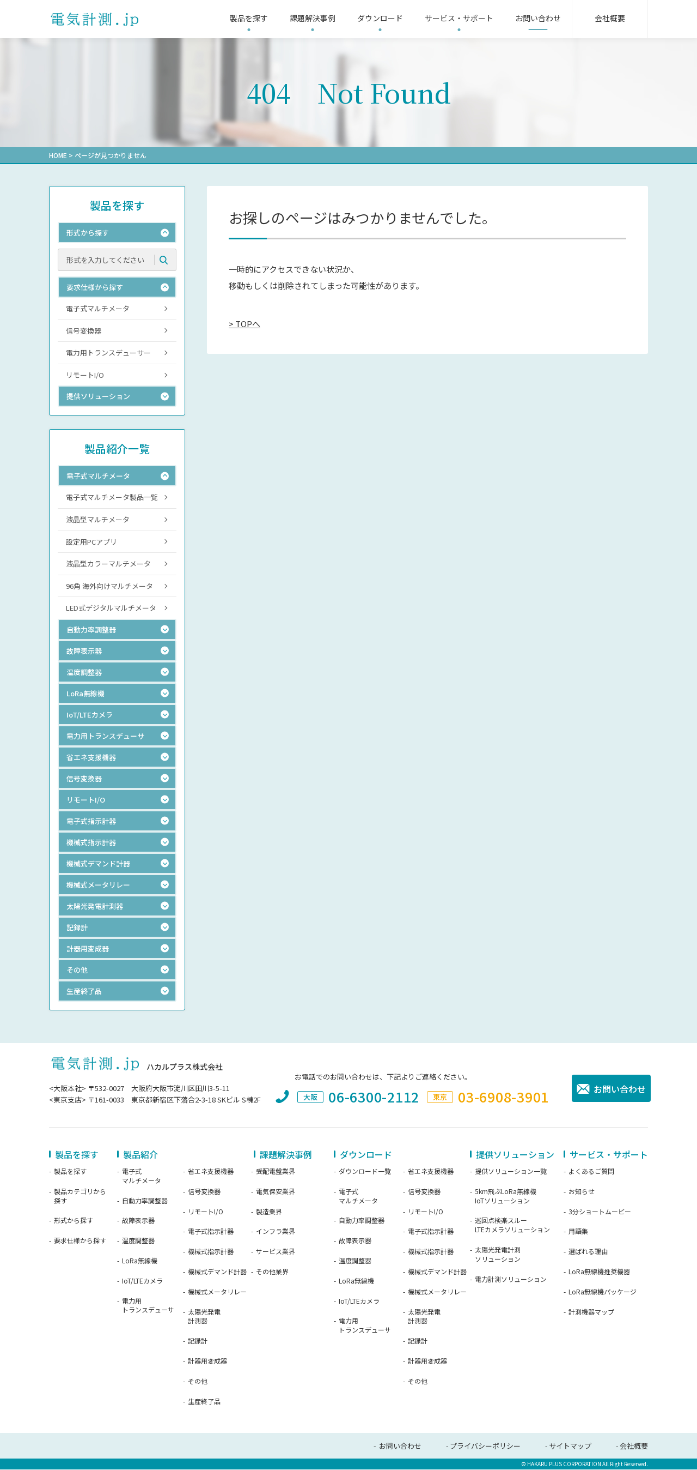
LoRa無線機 (139, 1261)
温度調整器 (138, 1241)
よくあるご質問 (591, 1171)
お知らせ (581, 1192)
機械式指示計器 (211, 1252)
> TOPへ (244, 323)
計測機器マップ (591, 1312)
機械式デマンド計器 (217, 1272)
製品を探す (70, 1171)
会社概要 (634, 1446)
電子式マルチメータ (98, 309)
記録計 (197, 1341)
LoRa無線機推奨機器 (599, 1272)
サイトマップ (570, 1446)
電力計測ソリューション (511, 1279)
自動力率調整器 (145, 1201)
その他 (197, 1381)
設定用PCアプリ (91, 542)
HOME (58, 155)
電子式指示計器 (211, 1231)
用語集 (578, 1231)
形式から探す (73, 1220)
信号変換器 (83, 331)
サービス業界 (275, 1252)
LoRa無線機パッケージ (602, 1292)
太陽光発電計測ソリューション (498, 1255)
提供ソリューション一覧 (511, 1171)
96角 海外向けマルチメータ (109, 586)
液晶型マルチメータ (98, 520)
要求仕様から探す (80, 1241)
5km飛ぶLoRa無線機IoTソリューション (505, 1197)
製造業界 (269, 1212)
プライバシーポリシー (485, 1446)
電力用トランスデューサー (108, 353)
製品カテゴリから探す (80, 1197)
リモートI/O (85, 375)
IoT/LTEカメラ (142, 1281)
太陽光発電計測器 (204, 1317)
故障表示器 (138, 1220)
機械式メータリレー (217, 1292)
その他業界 (272, 1272)
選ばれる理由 (588, 1252)
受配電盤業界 (275, 1171)
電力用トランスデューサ (148, 1306)
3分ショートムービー (599, 1212)
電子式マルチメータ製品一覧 (112, 497)
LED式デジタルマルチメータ (111, 608)
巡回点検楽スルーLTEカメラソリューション (512, 1225)
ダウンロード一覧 (365, 1171)
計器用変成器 (207, 1361)
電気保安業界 (275, 1192)
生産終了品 (204, 1401)
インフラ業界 (275, 1231)
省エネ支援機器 (211, 1171)
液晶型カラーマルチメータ (108, 564)
